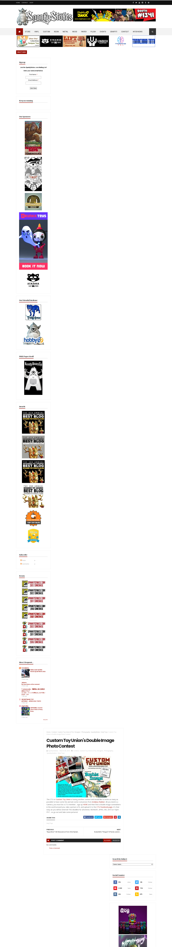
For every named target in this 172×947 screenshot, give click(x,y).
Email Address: (28, 86)
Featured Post (130, 553)
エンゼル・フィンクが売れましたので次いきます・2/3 (28, 649)
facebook (112, 171)
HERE (87, 135)
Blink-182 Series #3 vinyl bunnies (133, 852)
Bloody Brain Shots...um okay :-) (134, 841)
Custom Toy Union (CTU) (64, 62)
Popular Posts (147, 553)
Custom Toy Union (62, 130)
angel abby (24, 665)
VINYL (36, 32)
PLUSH (93, 32)
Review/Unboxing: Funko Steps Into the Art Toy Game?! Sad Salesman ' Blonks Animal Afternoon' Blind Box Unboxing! (91, 881)
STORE (27, 32)
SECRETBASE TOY (27, 656)
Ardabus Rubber (99, 132)
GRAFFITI (113, 32)
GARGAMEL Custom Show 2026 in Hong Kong (33, 670)
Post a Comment (53, 178)
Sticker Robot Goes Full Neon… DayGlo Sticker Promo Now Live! (138, 562)
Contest (52, 62)
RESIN (56, 32)
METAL (65, 32)
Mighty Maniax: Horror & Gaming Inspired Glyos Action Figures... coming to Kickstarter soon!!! (138, 876)
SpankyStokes (94, 62)
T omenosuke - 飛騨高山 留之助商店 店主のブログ (28, 644)
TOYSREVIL (25, 619)
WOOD (74, 32)
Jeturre (23, 634)
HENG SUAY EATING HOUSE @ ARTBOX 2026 (33, 625)
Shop (31, 2)
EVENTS (103, 32)
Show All (35, 678)
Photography (84, 62)
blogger (103, 171)
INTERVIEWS (137, 32)
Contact (25, 2)
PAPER (84, 32)
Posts (23, 528)
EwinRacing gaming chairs (138, 409)
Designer (76, 62)
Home (18, 2)
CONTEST (125, 32)
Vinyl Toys (103, 62)
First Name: (27, 80)
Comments (24, 531)
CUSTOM (46, 32)
